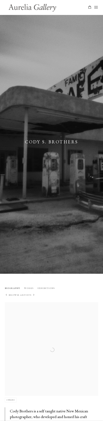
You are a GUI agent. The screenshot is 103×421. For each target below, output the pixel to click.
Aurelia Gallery (32, 7)
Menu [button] (95, 7)
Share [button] (11, 400)
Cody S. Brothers (51, 142)
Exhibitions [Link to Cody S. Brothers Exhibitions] (46, 288)
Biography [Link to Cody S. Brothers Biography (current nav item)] (12, 288)
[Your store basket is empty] (90, 7)
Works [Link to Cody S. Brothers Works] (28, 288)
